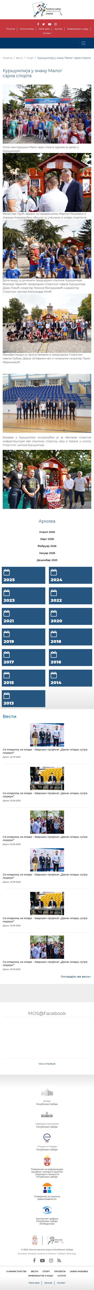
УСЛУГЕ (62, 1275)
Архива (58, 29)
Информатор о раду (77, 29)
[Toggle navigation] (83, 43)
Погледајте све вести (76, 976)
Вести (19, 58)
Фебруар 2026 (47, 546)
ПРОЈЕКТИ (59, 1271)
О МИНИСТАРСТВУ (16, 1271)
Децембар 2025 (47, 560)
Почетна (10, 29)
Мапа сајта (44, 29)
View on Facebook (47, 1064)
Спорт (30, 58)
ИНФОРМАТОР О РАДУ (40, 1275)
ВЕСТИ (34, 1271)
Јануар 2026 (47, 553)
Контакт (47, 33)
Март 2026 (47, 539)
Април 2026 (47, 532)
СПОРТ (46, 1271)
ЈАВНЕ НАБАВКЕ (79, 1271)
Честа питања (27, 29)
